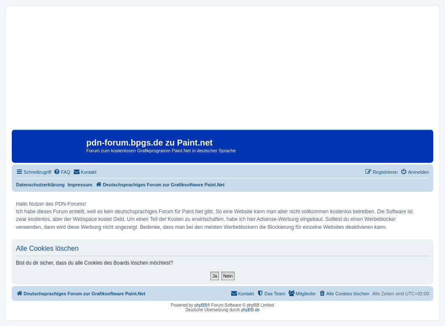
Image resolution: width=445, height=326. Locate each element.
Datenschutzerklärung (40, 184)
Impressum (80, 184)
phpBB (201, 305)
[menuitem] (61, 172)
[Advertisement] (222, 71)
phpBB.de (250, 309)
